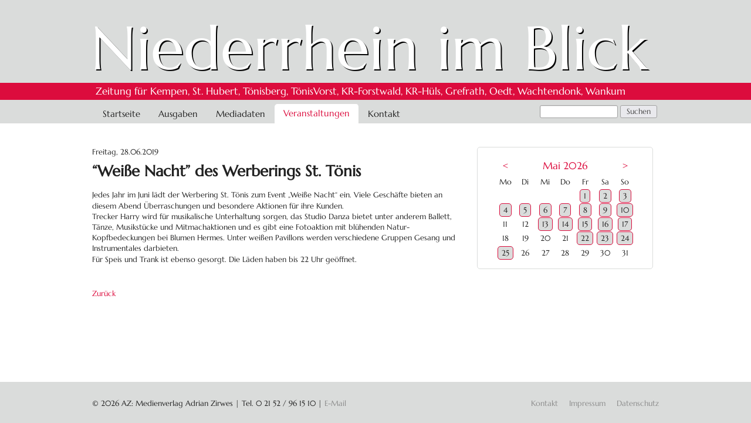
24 (625, 238)
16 (605, 224)
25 (505, 253)
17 (625, 224)
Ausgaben (178, 113)
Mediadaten (240, 113)
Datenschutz (638, 403)
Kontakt (384, 113)
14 (565, 224)
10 (625, 210)
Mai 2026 (565, 166)
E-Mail (335, 403)
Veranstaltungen (316, 113)
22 (585, 238)
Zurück (104, 293)
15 (585, 224)
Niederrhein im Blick (369, 48)
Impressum (587, 403)
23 (605, 238)
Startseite (121, 113)
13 (545, 224)
